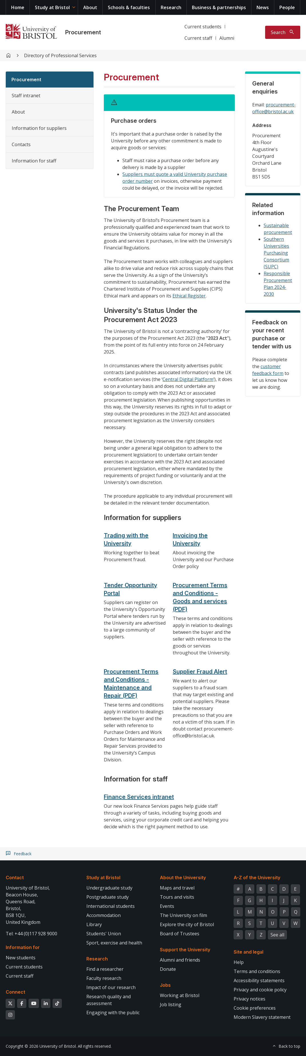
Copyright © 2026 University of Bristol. (41, 1046)
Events (167, 906)
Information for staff (34, 161)
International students (110, 906)
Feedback (22, 854)
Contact (15, 877)
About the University (183, 877)
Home (17, 7)
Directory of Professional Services (60, 55)
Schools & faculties (129, 7)
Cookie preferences (255, 1008)
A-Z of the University (257, 877)
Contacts (21, 144)
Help (239, 962)
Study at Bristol (52, 7)
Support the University (185, 949)
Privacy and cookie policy (260, 989)
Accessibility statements (259, 980)
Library (94, 924)
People (287, 7)
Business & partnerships (219, 7)
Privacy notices (249, 999)
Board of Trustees (179, 933)
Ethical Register (189, 296)
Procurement (83, 32)
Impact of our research (111, 987)
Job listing (170, 1004)
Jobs (165, 985)
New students (20, 957)
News (263, 7)
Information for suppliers (39, 128)
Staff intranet (26, 95)
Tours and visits (177, 897)
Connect (15, 992)
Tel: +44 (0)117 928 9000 (31, 933)
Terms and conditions (257, 971)
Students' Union (103, 933)
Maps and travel (177, 888)
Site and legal (248, 952)
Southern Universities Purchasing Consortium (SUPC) (276, 253)
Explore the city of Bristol (187, 924)
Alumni (226, 38)
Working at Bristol (179, 995)
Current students (202, 26)
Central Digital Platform (187, 379)
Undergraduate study (109, 888)
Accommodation (103, 915)
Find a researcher (105, 969)
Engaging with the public (113, 1012)
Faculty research (103, 978)
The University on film (183, 915)
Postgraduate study (107, 897)
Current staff (198, 38)
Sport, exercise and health (114, 943)
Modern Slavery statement (262, 1017)
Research (171, 7)
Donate (168, 969)
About (90, 7)
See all (277, 935)
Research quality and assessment (108, 1000)
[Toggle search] (282, 32)
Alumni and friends (180, 960)
